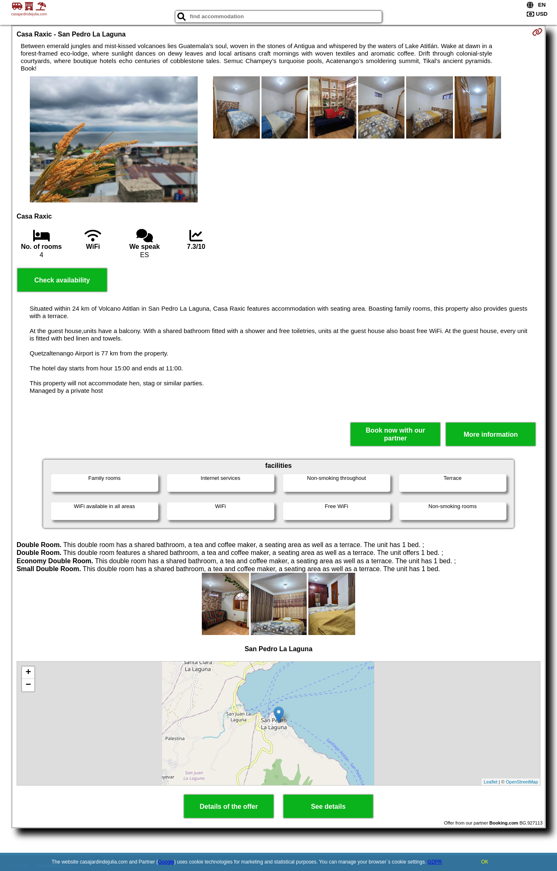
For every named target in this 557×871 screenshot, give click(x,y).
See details (328, 806)
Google (166, 862)
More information (491, 434)
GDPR (435, 862)
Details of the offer (229, 806)
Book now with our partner (395, 434)
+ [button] (28, 673)
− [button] (28, 685)
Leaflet (490, 781)
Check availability (62, 280)
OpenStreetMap (522, 781)
